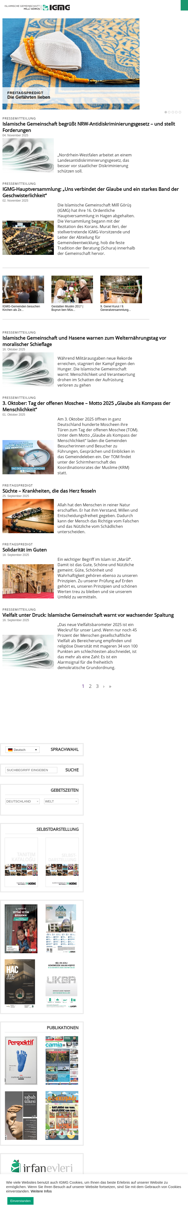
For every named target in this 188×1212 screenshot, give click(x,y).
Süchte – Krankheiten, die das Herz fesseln (49, 491)
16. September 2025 (15, 620)
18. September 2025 (15, 555)
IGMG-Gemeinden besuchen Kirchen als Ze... (21, 308)
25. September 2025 (15, 496)
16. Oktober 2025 (13, 349)
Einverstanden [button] (20, 1201)
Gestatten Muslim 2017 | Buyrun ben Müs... (67, 308)
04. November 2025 (15, 135)
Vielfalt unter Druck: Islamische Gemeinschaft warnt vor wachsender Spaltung (88, 615)
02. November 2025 (15, 200)
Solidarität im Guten (24, 550)
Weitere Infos (41, 1191)
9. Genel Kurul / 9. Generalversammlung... (115, 308)
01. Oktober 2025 (13, 414)
